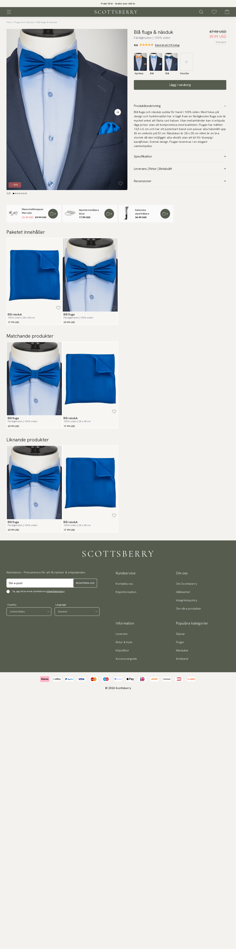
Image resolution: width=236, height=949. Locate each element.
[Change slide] (13, 193)
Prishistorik (221, 42)
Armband (182, 658)
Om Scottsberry (186, 583)
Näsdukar (182, 650)
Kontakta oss (124, 583)
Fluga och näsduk (24, 22)
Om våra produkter (188, 608)
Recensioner (180, 181)
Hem (9, 22)
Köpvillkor (122, 650)
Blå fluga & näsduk (46, 22)
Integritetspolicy (55, 591)
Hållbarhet (183, 592)
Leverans (122, 634)
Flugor (180, 642)
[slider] (118, 3)
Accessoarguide (126, 658)
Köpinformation (126, 592)
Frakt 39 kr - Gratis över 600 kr (118, 3)
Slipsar (180, 634)
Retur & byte (124, 642)
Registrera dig (85, 583)
